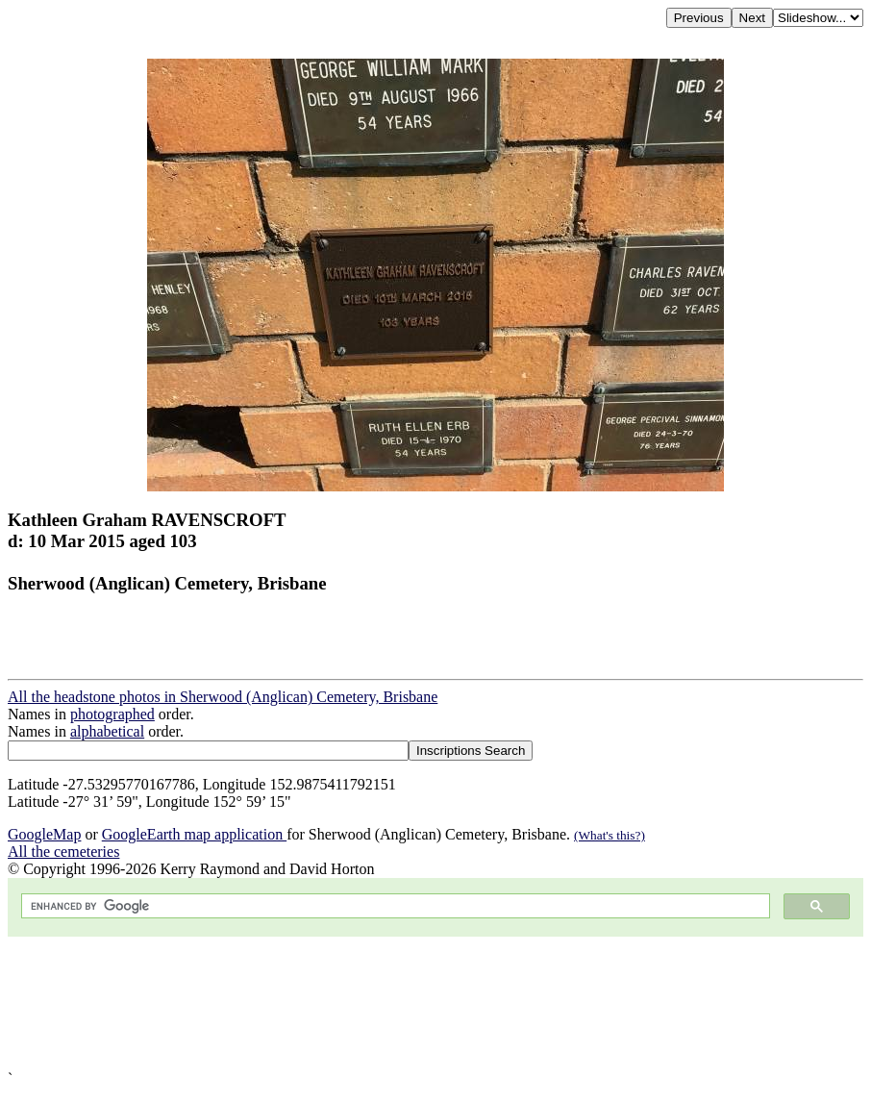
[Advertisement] (435, 1003)
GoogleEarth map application (194, 834)
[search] (394, 906)
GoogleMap (44, 834)
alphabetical (107, 731)
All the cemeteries (63, 851)
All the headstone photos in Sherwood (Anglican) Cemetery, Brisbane (222, 697)
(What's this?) (609, 835)
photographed (112, 714)
